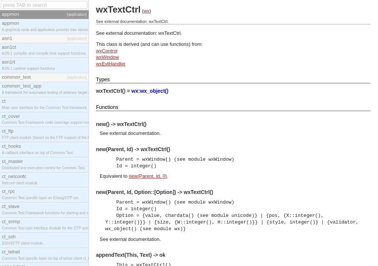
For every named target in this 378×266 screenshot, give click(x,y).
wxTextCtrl (169, 33)
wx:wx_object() (149, 91)
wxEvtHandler (111, 63)
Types (103, 79)
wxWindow (107, 57)
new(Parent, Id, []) (148, 176)
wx (147, 11)
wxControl (106, 51)
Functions (107, 107)
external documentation (134, 133)
